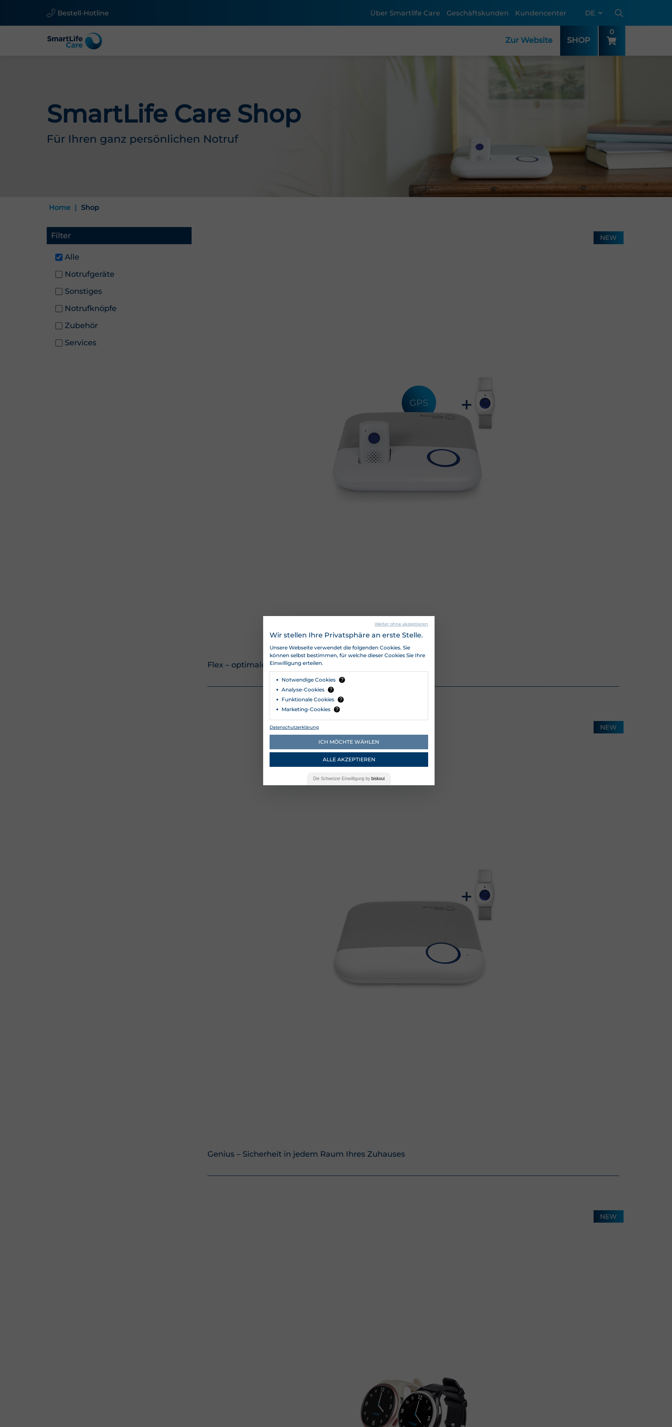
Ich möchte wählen (348, 742)
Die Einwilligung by (349, 778)
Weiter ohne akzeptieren (401, 624)
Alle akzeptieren (349, 759)
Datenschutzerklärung (294, 727)
